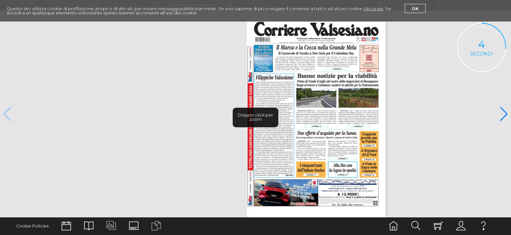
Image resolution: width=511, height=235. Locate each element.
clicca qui (373, 8)
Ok (415, 8)
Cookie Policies (32, 226)
